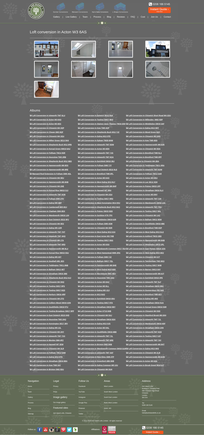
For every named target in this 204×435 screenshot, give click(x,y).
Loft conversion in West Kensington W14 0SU (100, 203)
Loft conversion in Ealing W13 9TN (47, 357)
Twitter (81, 414)
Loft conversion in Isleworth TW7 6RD (48, 245)
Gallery (56, 17)
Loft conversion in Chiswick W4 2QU (96, 195)
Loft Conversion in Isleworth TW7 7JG (96, 153)
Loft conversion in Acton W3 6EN (94, 149)
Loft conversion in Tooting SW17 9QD (48, 290)
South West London (111, 392)
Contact (167, 17)
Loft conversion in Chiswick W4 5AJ (96, 315)
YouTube (82, 392)
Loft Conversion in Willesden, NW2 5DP (146, 120)
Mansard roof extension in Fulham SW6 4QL (51, 174)
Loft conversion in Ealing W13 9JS (95, 324)
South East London (110, 397)
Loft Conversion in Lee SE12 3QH (143, 182)
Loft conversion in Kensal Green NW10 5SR (148, 307)
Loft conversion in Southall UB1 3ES (48, 261)
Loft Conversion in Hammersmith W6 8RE (50, 170)
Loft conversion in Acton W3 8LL (94, 286)
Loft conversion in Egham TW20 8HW (96, 140)
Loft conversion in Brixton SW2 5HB (96, 344)
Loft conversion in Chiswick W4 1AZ (144, 215)
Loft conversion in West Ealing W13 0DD (98, 269)
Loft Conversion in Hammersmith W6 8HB (50, 182)
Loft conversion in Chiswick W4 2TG (48, 299)
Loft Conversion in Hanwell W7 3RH (95, 190)
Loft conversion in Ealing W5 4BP (47, 203)
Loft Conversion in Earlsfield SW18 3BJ (97, 161)
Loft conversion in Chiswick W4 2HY (48, 332)
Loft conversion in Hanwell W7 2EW (47, 344)
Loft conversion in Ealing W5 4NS (143, 299)
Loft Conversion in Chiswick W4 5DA (144, 149)
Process (97, 17)
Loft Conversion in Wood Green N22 (144, 132)
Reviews (121, 17)
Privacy (55, 386)
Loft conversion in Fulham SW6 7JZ (96, 257)
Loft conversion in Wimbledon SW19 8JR (98, 220)
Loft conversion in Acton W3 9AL (94, 328)
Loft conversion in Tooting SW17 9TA (96, 303)
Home (30, 386)
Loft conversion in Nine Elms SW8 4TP (97, 357)
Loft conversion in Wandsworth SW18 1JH (50, 215)
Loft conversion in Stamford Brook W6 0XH (147, 315)
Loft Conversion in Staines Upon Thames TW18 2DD (103, 124)
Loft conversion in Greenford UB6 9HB (97, 361)
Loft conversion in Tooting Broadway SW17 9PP (53, 311)
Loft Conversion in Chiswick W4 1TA (48, 240)
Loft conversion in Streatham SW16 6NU (146, 286)
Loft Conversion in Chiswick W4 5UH (96, 369)
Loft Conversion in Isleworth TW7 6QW (145, 170)
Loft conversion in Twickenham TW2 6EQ (146, 261)
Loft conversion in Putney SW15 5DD (96, 211)
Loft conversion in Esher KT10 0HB (95, 311)
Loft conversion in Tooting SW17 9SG (96, 240)
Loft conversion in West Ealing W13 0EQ (146, 253)
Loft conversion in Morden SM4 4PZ (47, 340)
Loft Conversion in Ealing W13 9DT (144, 128)
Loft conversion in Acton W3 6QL (143, 361)
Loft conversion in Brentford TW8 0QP (145, 228)
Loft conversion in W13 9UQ (92, 294)
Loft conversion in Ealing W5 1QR (47, 228)
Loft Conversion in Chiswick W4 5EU (48, 178)
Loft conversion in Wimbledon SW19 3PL (146, 245)
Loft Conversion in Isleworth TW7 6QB (48, 195)
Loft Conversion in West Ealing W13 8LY (97, 182)
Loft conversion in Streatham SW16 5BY (97, 307)
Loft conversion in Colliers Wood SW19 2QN (51, 303)
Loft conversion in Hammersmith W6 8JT (146, 274)
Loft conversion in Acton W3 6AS (94, 178)
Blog (109, 17)
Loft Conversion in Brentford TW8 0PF (145, 157)
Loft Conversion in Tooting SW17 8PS (48, 286)
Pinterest (82, 408)
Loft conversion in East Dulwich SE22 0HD (50, 315)
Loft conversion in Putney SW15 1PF (145, 186)
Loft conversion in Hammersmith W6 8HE (98, 265)
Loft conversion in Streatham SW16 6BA (49, 361)
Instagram (82, 397)
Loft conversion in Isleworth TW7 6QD (145, 332)
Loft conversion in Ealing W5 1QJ (95, 290)
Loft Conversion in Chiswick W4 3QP (48, 128)
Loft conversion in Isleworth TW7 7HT (48, 232)
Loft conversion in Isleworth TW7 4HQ (48, 236)
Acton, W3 (107, 408)
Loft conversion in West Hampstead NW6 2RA (100, 253)
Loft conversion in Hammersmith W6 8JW (147, 357)
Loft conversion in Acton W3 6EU (143, 178)
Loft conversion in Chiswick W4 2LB (144, 353)
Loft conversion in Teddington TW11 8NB (50, 265)
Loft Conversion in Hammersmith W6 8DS (50, 165)
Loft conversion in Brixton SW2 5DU (48, 369)
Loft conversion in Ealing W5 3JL (46, 328)
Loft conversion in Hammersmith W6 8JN (146, 145)
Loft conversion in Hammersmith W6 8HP (98, 186)
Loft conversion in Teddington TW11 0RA (146, 165)
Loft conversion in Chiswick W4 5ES (48, 224)
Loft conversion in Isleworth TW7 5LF (145, 282)
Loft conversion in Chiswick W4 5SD (144, 311)
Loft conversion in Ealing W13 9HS (144, 349)
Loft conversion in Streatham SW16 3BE (49, 274)
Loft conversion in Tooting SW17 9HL (145, 211)
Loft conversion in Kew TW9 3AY (46, 365)
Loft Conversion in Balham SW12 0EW (145, 220)
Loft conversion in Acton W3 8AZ (94, 282)
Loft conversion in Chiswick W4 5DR (96, 228)
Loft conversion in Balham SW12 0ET (48, 269)
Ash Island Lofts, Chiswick (62, 413)
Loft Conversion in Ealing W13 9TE (95, 136)
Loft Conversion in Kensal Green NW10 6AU (51, 149)
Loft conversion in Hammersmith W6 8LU (50, 249)
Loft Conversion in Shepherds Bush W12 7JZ (99, 132)
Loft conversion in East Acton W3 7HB (97, 236)
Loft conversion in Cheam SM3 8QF (47, 132)
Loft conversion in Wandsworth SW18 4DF (147, 324)
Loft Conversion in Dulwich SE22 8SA (96, 115)
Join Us (154, 17)
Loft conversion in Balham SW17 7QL (96, 261)
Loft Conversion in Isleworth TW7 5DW (97, 145)
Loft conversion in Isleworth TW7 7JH (145, 199)
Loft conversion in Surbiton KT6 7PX (96, 215)
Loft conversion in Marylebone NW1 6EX (98, 274)
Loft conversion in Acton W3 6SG (95, 245)
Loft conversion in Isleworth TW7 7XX (48, 336)
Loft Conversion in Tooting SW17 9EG (96, 120)
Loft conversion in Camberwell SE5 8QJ (49, 207)
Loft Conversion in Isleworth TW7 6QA (97, 157)
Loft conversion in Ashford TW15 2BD (145, 236)
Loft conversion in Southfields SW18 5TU (50, 307)
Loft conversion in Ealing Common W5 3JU (99, 365)
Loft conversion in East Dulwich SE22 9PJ (50, 220)
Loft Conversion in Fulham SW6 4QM (96, 224)
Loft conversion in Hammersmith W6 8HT (146, 344)
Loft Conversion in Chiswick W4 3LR (48, 349)
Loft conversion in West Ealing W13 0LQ (146, 232)
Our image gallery (59, 402)
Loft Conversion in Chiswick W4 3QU (48, 136)
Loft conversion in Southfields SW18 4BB (98, 332)
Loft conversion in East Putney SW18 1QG (147, 249)
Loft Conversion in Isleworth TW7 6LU (48, 115)
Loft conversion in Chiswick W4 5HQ (48, 282)
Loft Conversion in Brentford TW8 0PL (96, 174)
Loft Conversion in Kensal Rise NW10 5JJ (50, 190)
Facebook (82, 386)
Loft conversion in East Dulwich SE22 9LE (98, 170)
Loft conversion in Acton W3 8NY (143, 195)
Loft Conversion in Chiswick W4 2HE (48, 186)
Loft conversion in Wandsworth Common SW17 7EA (103, 249)
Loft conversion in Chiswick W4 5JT (144, 257)
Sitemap (31, 414)
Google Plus (83, 403)
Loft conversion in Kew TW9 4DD (143, 140)
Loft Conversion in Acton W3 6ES (46, 124)
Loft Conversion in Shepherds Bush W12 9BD (52, 161)
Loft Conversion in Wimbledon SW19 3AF (146, 124)
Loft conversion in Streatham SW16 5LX (146, 190)
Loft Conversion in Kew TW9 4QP (94, 128)
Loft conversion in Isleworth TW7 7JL (145, 319)
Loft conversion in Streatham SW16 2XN (146, 328)
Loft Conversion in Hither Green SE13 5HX (50, 140)
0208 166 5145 (147, 405)
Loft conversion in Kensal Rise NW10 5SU (50, 253)
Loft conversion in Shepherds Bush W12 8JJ (51, 278)
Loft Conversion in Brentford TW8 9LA (145, 153)
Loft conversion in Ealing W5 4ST (46, 257)
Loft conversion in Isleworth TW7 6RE (96, 340)
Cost (143, 17)
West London (108, 386)
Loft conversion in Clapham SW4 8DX (48, 211)
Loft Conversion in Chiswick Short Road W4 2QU (150, 115)
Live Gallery (71, 17)
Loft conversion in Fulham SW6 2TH (48, 199)
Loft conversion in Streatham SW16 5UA (146, 303)
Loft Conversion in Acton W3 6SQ (46, 120)
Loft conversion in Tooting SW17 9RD (96, 199)
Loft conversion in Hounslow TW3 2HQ (49, 319)
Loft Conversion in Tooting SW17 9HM (145, 265)
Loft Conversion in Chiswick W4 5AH (144, 136)
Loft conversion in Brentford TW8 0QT (145, 294)
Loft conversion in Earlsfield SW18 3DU (97, 299)
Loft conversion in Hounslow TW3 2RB (49, 157)
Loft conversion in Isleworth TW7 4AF (96, 353)
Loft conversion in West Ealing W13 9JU (97, 232)
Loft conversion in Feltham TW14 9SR (48, 153)
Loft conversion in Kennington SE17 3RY (50, 324)
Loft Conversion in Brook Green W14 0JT (146, 365)
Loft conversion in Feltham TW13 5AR (145, 174)
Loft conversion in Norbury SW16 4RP (48, 294)
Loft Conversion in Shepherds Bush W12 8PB (52, 145)
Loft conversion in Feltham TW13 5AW (49, 353)
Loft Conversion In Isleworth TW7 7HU (145, 207)
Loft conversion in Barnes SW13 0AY (145, 269)
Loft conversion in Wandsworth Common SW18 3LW (103, 349)
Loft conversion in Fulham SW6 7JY (96, 165)
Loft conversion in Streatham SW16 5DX (97, 319)
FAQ (133, 17)
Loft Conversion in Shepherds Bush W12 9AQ (100, 207)
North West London (110, 403)
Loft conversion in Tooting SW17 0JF (145, 336)
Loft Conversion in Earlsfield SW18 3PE (146, 278)
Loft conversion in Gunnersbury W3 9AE (146, 290)
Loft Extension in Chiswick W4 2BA (144, 161)
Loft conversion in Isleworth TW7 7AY (145, 340)
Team (85, 17)
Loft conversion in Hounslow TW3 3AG (97, 278)
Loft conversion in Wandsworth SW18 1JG (147, 203)
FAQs (55, 392)
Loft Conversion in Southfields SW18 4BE (147, 224)
